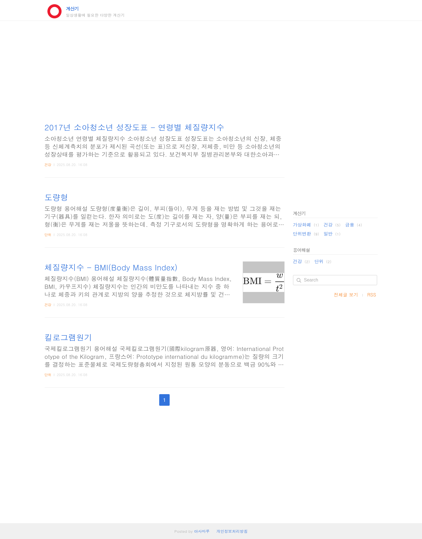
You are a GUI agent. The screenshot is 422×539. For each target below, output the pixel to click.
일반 (332, 233)
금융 (353, 224)
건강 (48, 164)
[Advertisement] (164, 72)
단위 (48, 234)
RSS (371, 294)
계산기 (72, 8)
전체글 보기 (346, 294)
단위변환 (306, 233)
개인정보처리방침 (232, 531)
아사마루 (201, 531)
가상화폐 (306, 224)
